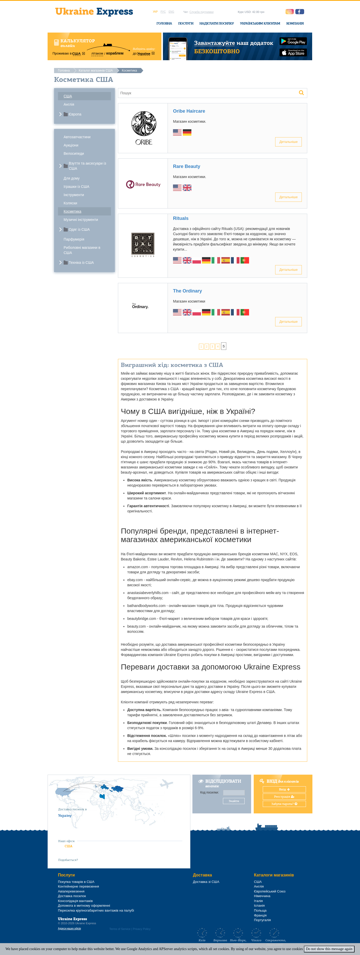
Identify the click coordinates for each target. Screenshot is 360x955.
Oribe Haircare (189, 111)
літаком (97, 53)
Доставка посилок (72, 896)
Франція (260, 915)
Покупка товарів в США (76, 882)
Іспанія (259, 905)
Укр (155, 11)
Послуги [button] (185, 23)
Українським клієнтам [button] (260, 23)
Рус (163, 11)
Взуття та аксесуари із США (87, 166)
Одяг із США (79, 229)
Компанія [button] (295, 23)
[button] (299, 11)
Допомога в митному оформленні (84, 905)
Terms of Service (120, 928)
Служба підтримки (201, 11)
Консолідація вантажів (75, 901)
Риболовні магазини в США (82, 250)
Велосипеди (74, 153)
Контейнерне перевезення (78, 886)
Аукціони (71, 145)
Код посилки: (209, 792)
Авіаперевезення (71, 891)
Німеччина (262, 896)
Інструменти (74, 195)
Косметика (72, 211)
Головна (164, 23)
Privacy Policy (142, 928)
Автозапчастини (77, 137)
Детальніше (288, 142)
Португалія (262, 920)
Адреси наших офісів (69, 928)
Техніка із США (81, 262)
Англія (69, 104)
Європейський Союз (270, 891)
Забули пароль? (284, 804)
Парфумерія (74, 239)
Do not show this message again (329, 949)
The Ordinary (187, 291)
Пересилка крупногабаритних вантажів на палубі (96, 910)
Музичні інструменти (81, 220)
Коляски (70, 203)
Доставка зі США (206, 882)
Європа (75, 114)
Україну (65, 815)
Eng (171, 11)
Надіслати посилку (216, 23)
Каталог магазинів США (96, 70)
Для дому (72, 178)
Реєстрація (284, 797)
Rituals (181, 218)
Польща (260, 910)
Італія (258, 901)
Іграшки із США (76, 186)
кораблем (115, 53)
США (68, 96)
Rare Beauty (186, 166)
